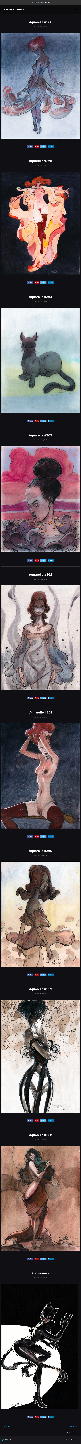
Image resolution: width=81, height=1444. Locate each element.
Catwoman (40, 1273)
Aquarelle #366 (40, 22)
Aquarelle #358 (40, 1135)
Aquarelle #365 (40, 161)
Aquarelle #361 (40, 712)
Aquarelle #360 (40, 851)
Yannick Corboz (14, 9)
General (36, 27)
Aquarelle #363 (40, 435)
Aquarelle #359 (40, 989)
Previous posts (7, 1426)
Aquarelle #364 (40, 297)
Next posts (75, 1426)
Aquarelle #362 (40, 574)
